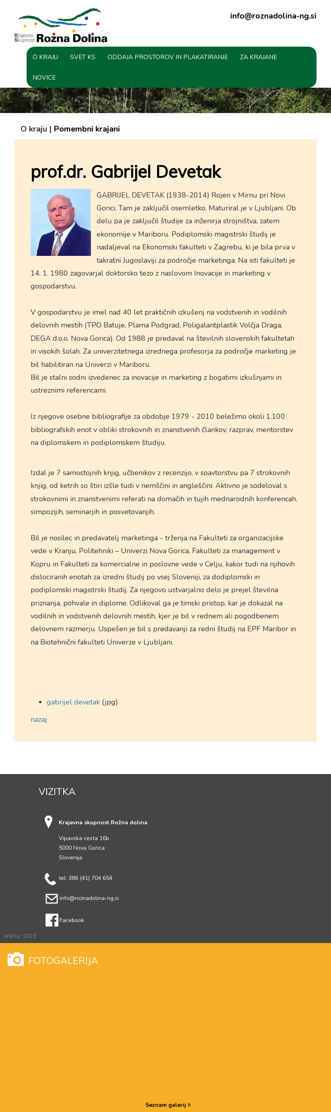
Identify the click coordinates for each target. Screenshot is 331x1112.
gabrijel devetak (73, 702)
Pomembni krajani (87, 129)
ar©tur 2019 (20, 936)
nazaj (39, 719)
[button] (45, 57)
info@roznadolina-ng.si (273, 16)
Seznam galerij (168, 1105)
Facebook (72, 920)
